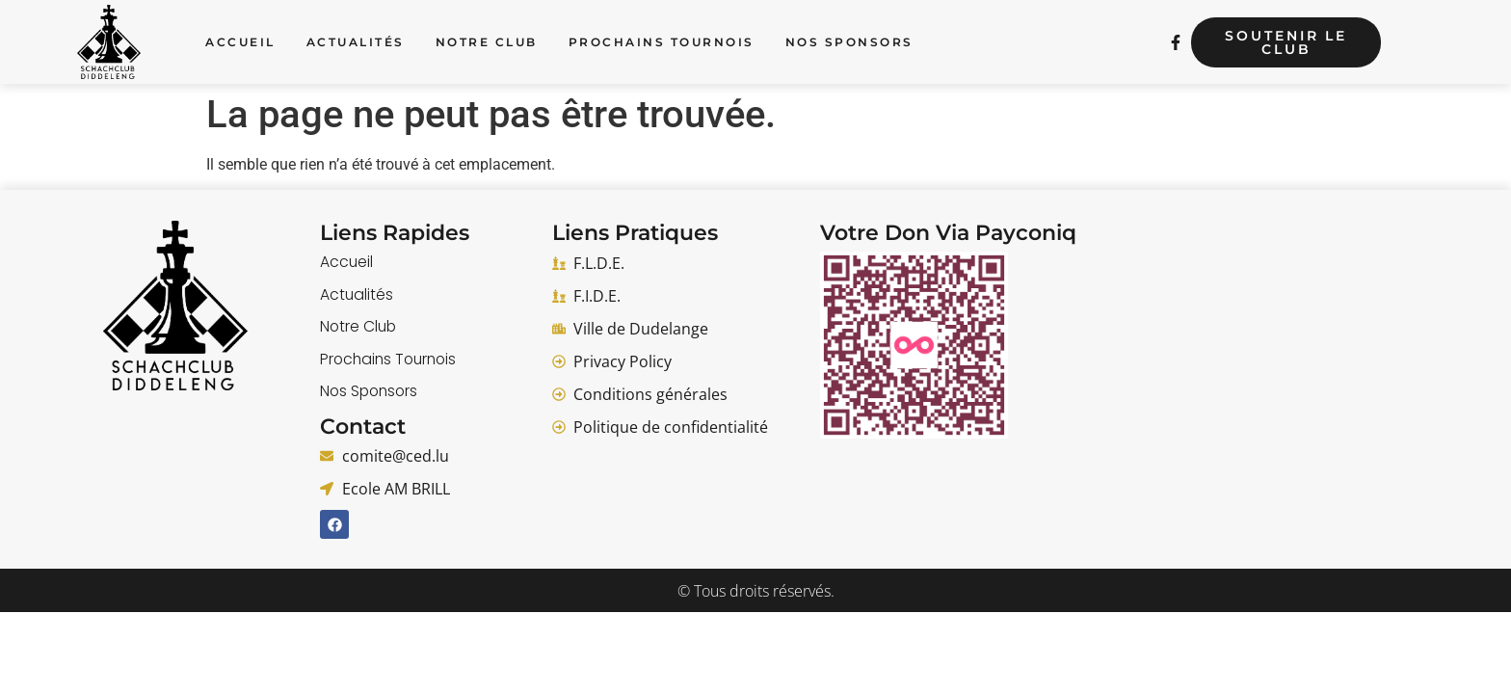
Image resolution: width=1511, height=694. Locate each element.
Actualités (355, 42)
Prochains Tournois (662, 42)
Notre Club (487, 42)
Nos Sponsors (849, 42)
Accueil (240, 42)
